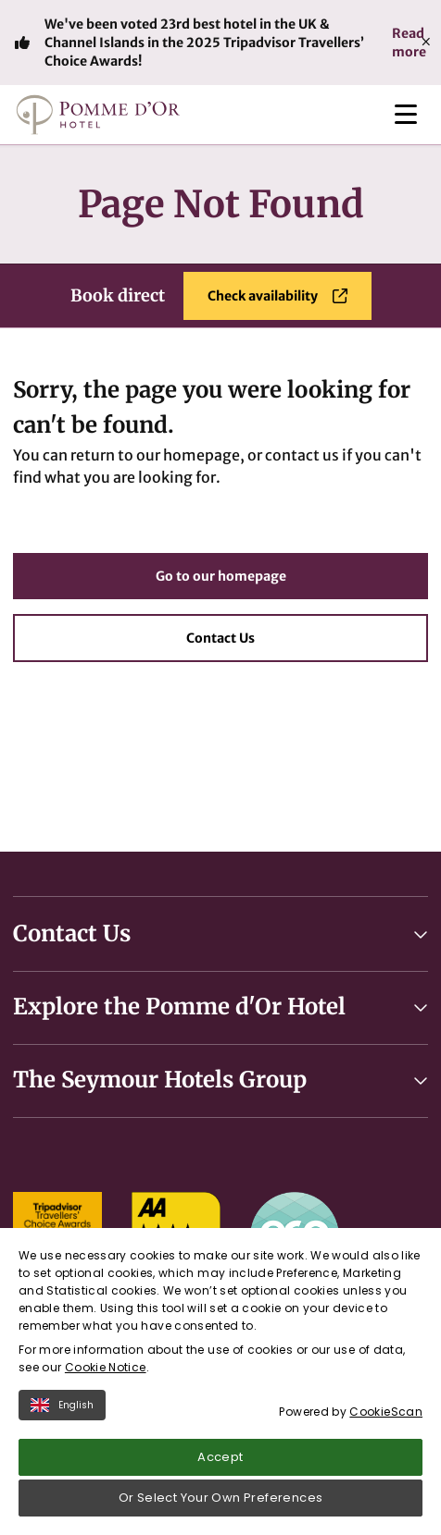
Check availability (277, 296)
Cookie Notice (105, 1367)
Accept (220, 1457)
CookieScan (385, 1411)
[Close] (426, 42)
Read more (409, 42)
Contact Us (220, 638)
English (62, 1405)
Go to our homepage (221, 576)
